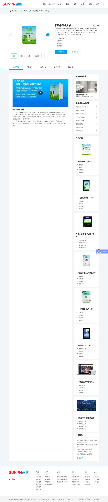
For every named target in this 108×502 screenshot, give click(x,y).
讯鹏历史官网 (70, 499)
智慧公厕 (47, 477)
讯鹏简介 (38, 477)
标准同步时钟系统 (62, 479)
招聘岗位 (96, 482)
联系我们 (75, 52)
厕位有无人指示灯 (81, 110)
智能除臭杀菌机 (80, 120)
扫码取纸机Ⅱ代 (45, 11)
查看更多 (80, 458)
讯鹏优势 (38, 482)
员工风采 (96, 479)
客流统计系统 (75, 482)
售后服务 (87, 484)
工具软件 (87, 482)
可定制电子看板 (75, 484)
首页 (20, 11)
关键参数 (43, 67)
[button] (47, 34)
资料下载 (57, 67)
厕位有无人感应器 (81, 114)
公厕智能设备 (79, 131)
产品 (25, 11)
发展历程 (38, 479)
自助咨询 (87, 477)
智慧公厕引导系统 (81, 107)
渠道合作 (61, 52)
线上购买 (87, 479)
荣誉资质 (38, 484)
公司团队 (38, 487)
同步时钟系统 (75, 479)
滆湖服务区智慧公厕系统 (84, 451)
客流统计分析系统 (62, 482)
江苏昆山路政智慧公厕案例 (84, 454)
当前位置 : (13, 11)
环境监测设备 (79, 124)
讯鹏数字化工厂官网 (58, 499)
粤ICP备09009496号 (44, 499)
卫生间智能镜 (79, 127)
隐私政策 (96, 499)
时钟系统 (47, 479)
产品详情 (29, 67)
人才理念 (96, 477)
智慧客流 (47, 482)
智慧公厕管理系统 (62, 477)
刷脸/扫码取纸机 (33, 11)
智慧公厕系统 (75, 477)
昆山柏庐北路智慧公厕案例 (84, 449)
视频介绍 (16, 67)
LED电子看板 (49, 484)
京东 (96, 25)
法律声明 (89, 499)
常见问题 (71, 67)
